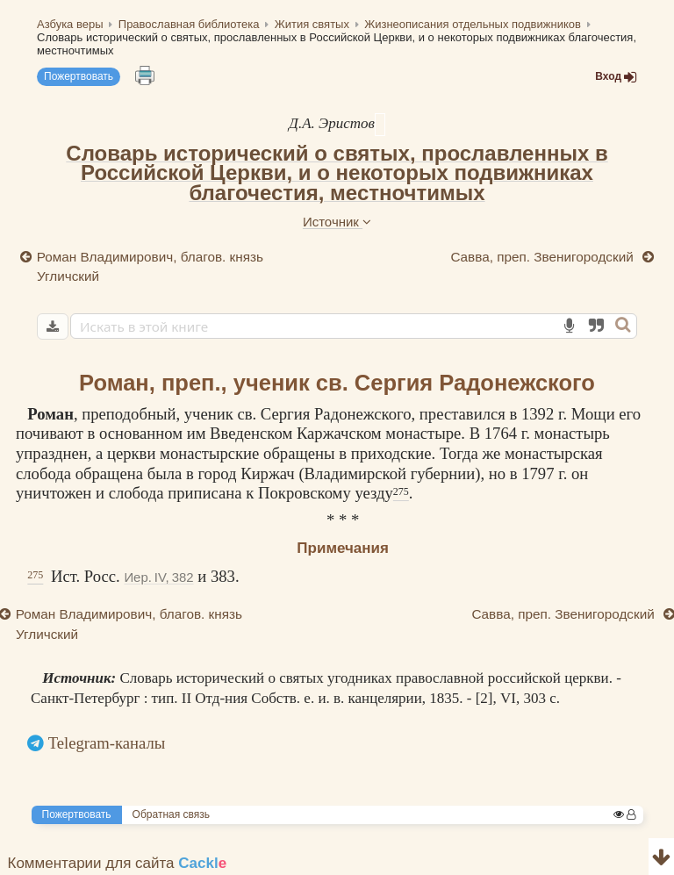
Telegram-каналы (107, 743)
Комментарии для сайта (117, 863)
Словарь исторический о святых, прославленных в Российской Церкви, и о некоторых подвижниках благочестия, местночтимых (336, 172)
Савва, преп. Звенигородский (543, 256)
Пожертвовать (78, 76)
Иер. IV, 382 (158, 577)
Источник (337, 221)
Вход (616, 76)
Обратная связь (171, 814)
